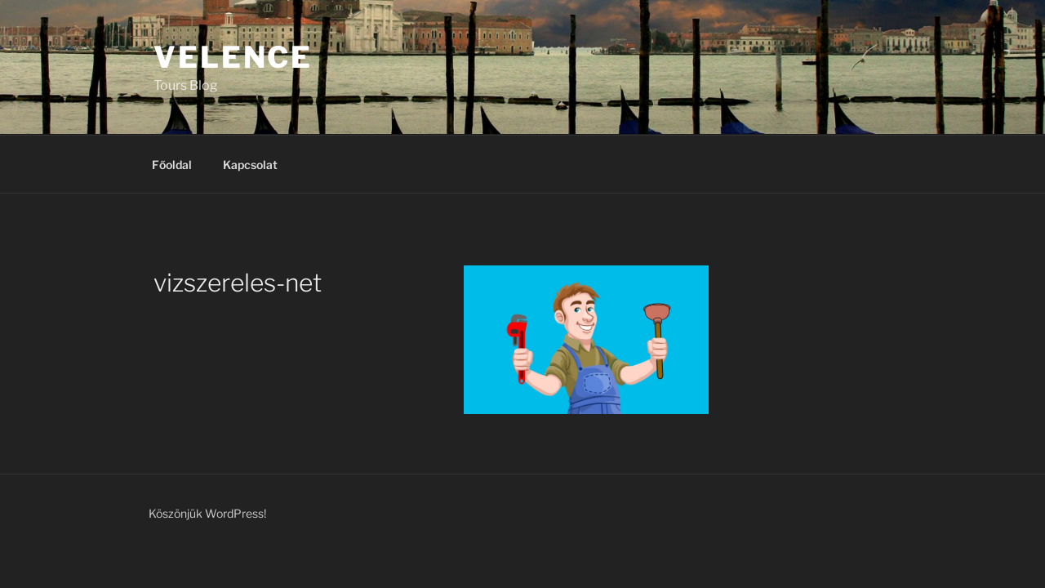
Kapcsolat (250, 165)
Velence (233, 57)
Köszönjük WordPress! (207, 513)
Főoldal (172, 165)
